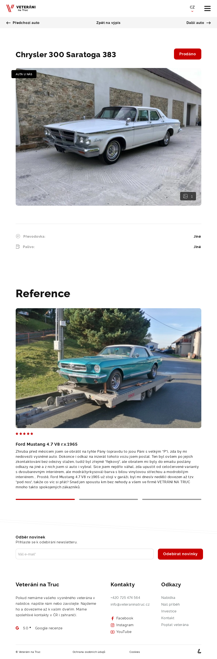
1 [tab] (45, 499)
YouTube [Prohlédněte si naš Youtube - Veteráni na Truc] (121, 631)
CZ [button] (192, 7)
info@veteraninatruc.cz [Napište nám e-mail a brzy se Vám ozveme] (130, 604)
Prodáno (187, 53)
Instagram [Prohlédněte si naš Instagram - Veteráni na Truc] (122, 624)
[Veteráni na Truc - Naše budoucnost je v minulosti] (20, 8)
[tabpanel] (108, 394)
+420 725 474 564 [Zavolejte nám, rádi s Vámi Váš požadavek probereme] (125, 597)
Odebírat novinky (180, 553)
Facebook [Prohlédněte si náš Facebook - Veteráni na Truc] (122, 618)
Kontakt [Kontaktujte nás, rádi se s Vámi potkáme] (167, 617)
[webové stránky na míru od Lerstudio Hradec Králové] (199, 651)
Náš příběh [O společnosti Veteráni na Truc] (170, 604)
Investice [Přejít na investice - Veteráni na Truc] (169, 611)
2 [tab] (108, 499)
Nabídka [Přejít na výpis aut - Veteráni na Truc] (168, 597)
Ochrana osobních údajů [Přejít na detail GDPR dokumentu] (89, 651)
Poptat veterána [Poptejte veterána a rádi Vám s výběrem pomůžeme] (175, 624)
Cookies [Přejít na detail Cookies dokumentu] (134, 651)
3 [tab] (171, 499)
